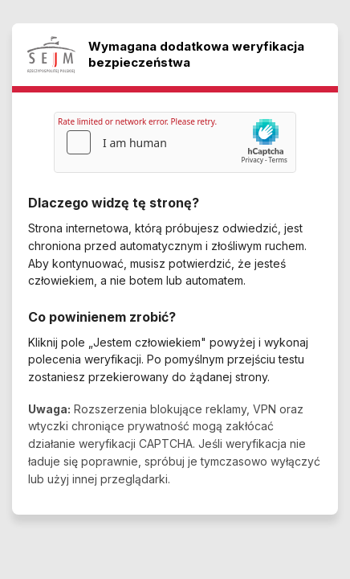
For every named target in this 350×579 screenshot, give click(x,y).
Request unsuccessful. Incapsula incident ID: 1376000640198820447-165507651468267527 (175, 289)
